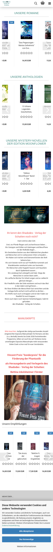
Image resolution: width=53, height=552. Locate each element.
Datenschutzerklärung (10, 525)
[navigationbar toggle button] (49, 3)
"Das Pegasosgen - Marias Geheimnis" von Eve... (26, 45)
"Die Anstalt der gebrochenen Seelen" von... (23, 456)
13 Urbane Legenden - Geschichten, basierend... (26, 109)
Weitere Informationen (26, 546)
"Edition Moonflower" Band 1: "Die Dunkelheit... (26, 176)
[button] (6, 46)
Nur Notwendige (26, 539)
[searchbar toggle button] (35, 3)
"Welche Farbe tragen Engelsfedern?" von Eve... (37, 456)
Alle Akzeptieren (26, 531)
